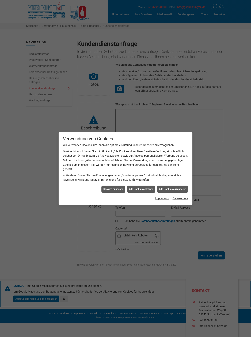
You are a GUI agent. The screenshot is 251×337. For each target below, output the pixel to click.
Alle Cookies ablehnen (141, 144)
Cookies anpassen (113, 144)
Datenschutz (180, 154)
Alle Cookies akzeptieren (172, 144)
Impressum (162, 154)
